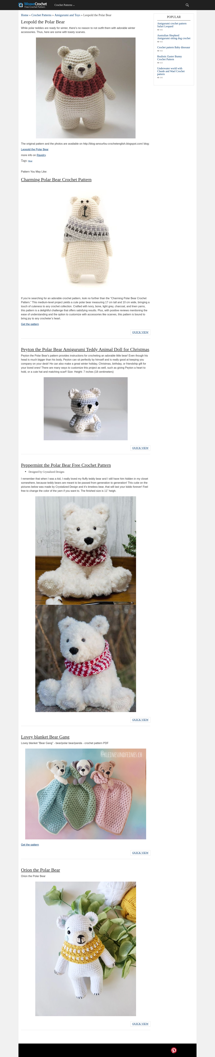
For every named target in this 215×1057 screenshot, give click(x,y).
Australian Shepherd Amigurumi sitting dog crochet (173, 37)
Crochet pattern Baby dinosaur (173, 47)
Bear (30, 161)
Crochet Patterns (63, 5)
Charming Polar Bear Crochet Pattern (56, 179)
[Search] (187, 5)
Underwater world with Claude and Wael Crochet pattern (171, 71)
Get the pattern (30, 324)
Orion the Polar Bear (40, 870)
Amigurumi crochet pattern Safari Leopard (171, 25)
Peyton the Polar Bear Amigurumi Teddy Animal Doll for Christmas (85, 349)
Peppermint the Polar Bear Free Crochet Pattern (66, 465)
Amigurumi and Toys (67, 15)
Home (24, 15)
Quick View (140, 332)
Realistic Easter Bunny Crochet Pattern (169, 58)
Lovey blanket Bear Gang (45, 736)
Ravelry (41, 155)
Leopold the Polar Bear (35, 149)
